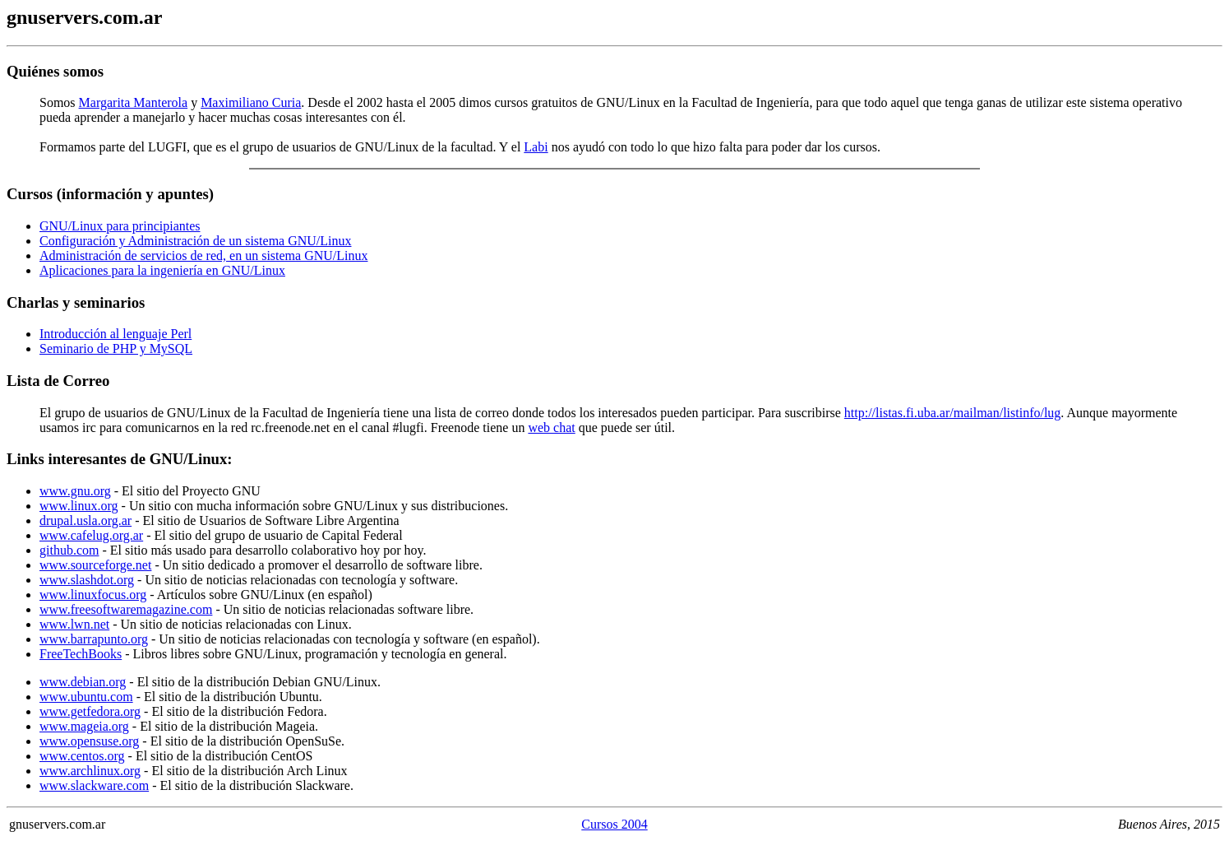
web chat (551, 427)
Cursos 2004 (614, 824)
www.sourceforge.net (95, 565)
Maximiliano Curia (251, 102)
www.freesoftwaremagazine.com (125, 609)
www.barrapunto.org (93, 639)
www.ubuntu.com (86, 697)
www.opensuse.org (89, 741)
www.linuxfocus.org (92, 595)
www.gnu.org (75, 491)
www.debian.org (82, 682)
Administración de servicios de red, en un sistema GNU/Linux (203, 256)
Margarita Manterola (133, 102)
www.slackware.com (94, 785)
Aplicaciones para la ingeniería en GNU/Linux (162, 270)
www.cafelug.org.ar (91, 535)
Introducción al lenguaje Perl (115, 334)
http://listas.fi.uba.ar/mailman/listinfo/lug (952, 413)
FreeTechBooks (80, 654)
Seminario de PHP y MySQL (115, 348)
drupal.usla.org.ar (85, 520)
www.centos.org (82, 756)
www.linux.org (78, 506)
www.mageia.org (84, 726)
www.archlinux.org (90, 771)
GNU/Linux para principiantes (120, 226)
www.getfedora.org (90, 711)
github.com (69, 550)
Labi (536, 147)
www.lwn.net (74, 624)
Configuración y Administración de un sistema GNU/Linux (195, 241)
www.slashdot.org (86, 580)
